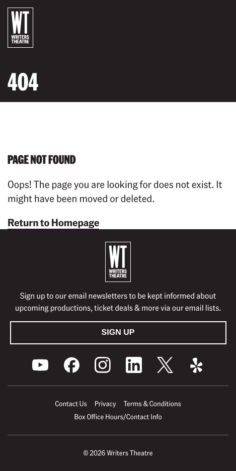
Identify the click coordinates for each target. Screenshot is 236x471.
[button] (220, 16)
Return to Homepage (53, 222)
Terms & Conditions (152, 403)
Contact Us (71, 403)
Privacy (105, 403)
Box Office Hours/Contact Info (118, 416)
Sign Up (118, 332)
